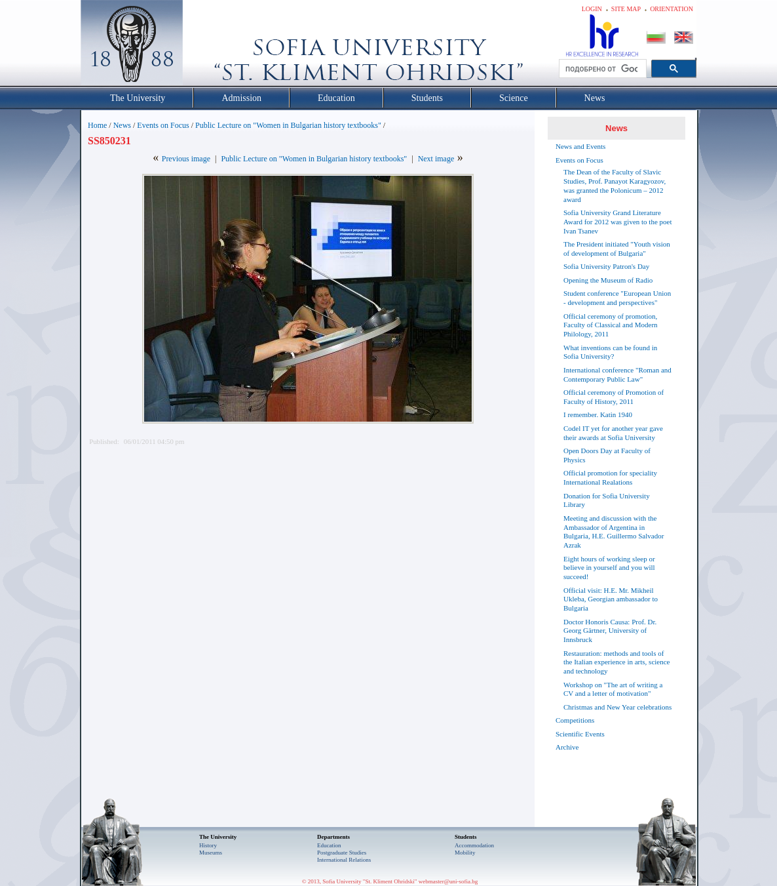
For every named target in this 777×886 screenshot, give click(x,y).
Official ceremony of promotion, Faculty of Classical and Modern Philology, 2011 (610, 325)
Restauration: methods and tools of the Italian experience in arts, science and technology (616, 662)
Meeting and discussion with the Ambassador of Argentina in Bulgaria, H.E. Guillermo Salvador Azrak (613, 531)
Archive (567, 747)
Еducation (329, 845)
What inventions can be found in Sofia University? (610, 352)
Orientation (671, 8)
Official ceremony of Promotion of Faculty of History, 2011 (613, 396)
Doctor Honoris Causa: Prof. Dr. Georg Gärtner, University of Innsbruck (609, 631)
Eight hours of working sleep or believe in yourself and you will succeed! (609, 568)
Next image (436, 158)
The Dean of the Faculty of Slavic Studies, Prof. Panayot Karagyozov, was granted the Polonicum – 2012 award (614, 185)
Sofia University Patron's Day (606, 266)
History (208, 845)
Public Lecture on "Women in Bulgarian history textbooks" (288, 125)
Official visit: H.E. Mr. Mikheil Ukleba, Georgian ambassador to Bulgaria (610, 599)
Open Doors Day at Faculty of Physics (607, 455)
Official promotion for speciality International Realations (610, 477)
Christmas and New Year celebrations (617, 707)
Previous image (186, 158)
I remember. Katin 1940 (597, 414)
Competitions (575, 720)
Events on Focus (163, 125)
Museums (210, 852)
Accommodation (474, 845)
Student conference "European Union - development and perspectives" (617, 297)
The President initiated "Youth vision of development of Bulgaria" (616, 248)
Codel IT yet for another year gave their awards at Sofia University (613, 432)
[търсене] (601, 69)
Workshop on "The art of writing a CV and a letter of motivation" (612, 689)
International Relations (344, 859)
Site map (626, 8)
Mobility (465, 852)
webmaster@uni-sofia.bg (448, 881)
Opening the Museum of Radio (608, 280)
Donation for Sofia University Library (606, 500)
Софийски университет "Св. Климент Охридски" (205, 46)
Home (97, 125)
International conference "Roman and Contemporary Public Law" (617, 374)
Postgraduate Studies (341, 852)
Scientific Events (580, 734)
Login (592, 8)
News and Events (580, 146)
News (122, 125)
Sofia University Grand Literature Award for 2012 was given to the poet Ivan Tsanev (617, 222)
